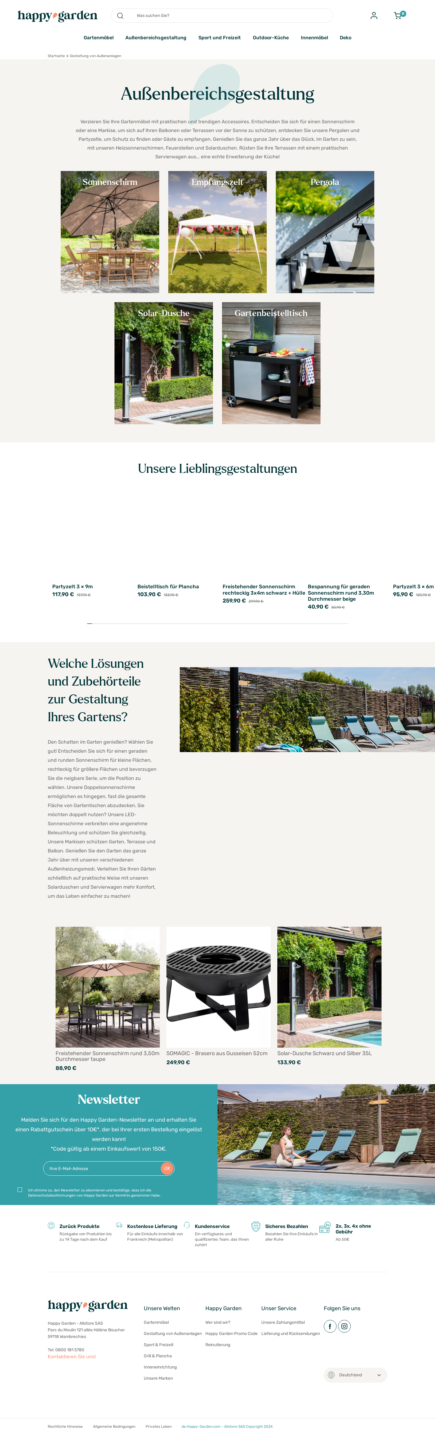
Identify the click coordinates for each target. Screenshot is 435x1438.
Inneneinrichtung (160, 1370)
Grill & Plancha (158, 1359)
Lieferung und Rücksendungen (290, 1337)
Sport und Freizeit (219, 37)
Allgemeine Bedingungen (114, 1430)
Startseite (56, 56)
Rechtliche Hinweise (65, 1430)
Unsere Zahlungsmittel (283, 1326)
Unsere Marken (158, 1382)
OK (167, 1172)
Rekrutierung (217, 1348)
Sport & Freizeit (158, 1348)
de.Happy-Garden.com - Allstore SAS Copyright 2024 (227, 1430)
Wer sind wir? (217, 1326)
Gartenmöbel (99, 37)
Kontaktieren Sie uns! (72, 1360)
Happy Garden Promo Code (231, 1337)
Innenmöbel (314, 37)
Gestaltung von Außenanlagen (173, 1337)
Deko (345, 37)
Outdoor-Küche (271, 37)
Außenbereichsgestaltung (155, 37)
